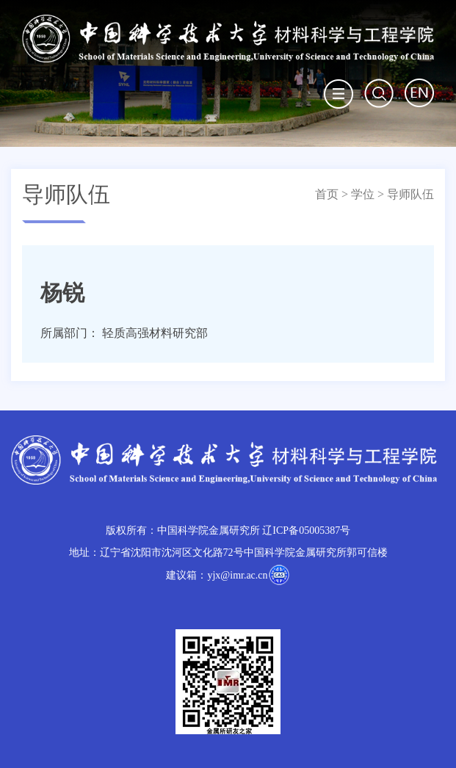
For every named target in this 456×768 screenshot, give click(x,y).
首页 (327, 194)
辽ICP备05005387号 (306, 530)
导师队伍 (410, 194)
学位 (362, 194)
